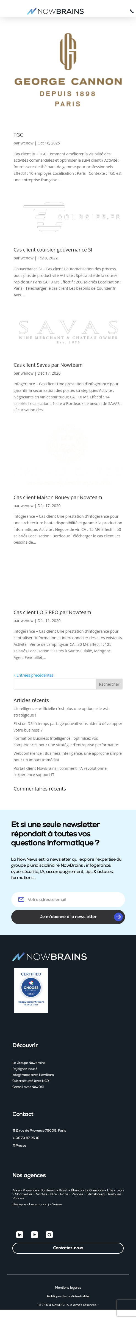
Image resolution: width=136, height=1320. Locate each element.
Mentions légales (68, 1287)
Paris (64, 1194)
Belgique (19, 1204)
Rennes (77, 1194)
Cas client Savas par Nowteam (48, 365)
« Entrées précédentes (34, 675)
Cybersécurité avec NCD (30, 1080)
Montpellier (24, 1194)
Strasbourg (95, 1194)
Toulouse (114, 1194)
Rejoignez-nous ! (24, 1068)
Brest (63, 1190)
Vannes (18, 1198)
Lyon (120, 1190)
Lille (110, 1190)
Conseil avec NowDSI (28, 1086)
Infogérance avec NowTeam (33, 1074)
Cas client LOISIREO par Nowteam (52, 612)
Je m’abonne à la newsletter (81, 917)
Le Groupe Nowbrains (28, 1062)
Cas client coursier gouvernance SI (53, 249)
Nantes (41, 1194)
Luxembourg (39, 1204)
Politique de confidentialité (68, 1296)
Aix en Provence (24, 1190)
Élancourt (78, 1190)
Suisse (57, 1204)
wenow (27, 143)
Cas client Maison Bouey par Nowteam (58, 497)
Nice (53, 1194)
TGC (18, 134)
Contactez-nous (68, 1248)
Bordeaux (48, 1190)
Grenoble (96, 1190)
